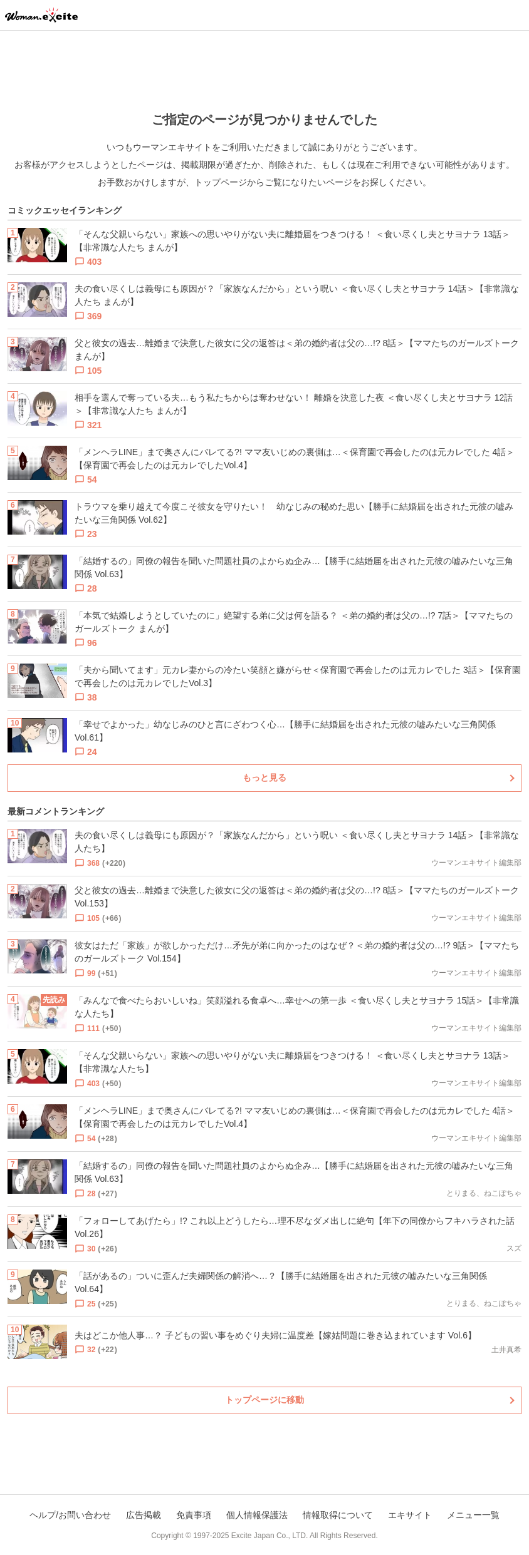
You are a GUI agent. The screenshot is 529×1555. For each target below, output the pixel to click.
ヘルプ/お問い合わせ (70, 1515)
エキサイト (410, 1515)
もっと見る (264, 777)
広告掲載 (143, 1515)
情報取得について (338, 1515)
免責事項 (193, 1515)
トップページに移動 (264, 1400)
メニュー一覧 (473, 1515)
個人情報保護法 (257, 1515)
